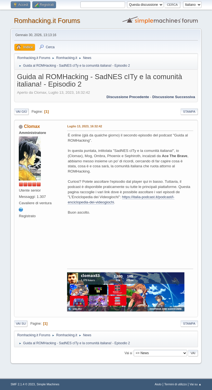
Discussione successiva (173, 97)
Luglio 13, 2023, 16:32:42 (84, 126)
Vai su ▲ (196, 384)
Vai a (128, 353)
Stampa (189, 111)
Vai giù (21, 111)
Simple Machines (48, 384)
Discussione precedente (128, 97)
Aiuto (158, 384)
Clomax (32, 126)
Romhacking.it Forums (47, 20)
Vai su (21, 323)
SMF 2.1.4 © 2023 (22, 384)
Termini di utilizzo (175, 384)
